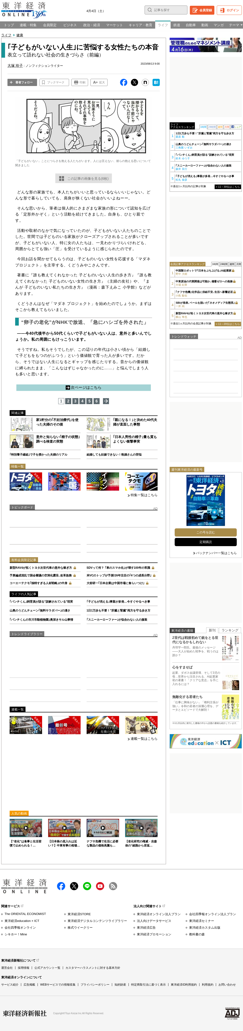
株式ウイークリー (80, 927)
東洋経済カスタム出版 (204, 927)
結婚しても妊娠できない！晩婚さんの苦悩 (114, 454)
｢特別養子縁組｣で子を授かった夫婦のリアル (38, 454)
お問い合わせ (227, 984)
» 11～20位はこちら (228, 323)
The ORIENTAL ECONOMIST (25, 914)
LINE (87, 886)
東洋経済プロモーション (154, 934)
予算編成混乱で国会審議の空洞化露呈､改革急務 (41, 575)
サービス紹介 (10, 984)
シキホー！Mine (16, 934)
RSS (113, 886)
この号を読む (205, 532)
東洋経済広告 (146, 927)
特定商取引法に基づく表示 (148, 984)
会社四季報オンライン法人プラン (212, 914)
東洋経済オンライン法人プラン (159, 914)
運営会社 (7, 967)
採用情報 (23, 967)
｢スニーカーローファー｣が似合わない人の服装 (117, 619)
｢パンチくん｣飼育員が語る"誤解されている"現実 (41, 601)
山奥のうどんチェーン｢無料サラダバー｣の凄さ (40, 610)
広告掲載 (29, 984)
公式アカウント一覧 (47, 967)
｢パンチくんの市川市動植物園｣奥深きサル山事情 (41, 619)
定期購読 (205, 542)
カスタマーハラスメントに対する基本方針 (92, 967)
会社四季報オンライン (20, 927)
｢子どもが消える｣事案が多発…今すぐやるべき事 (118, 601)
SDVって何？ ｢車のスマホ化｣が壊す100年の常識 (118, 567)
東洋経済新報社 (24, 1013)
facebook (61, 886)
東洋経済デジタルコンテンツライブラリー (97, 921)
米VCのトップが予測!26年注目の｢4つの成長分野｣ (119, 575)
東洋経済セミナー (201, 921)
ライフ (6, 35)
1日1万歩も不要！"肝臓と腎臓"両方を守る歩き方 (118, 610)
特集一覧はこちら (144, 495)
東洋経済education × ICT (22, 921)
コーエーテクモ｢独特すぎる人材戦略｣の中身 (38, 583)
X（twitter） (74, 886)
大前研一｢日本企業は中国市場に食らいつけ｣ (115, 583)
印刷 (82, 82)
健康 (19, 35)
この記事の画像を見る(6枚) (88, 178)
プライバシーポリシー (95, 984)
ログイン (233, 10)
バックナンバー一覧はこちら (216, 553)
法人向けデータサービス (154, 921)
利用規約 (207, 984)
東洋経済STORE (79, 914)
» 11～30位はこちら (228, 186)
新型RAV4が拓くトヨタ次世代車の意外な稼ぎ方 (41, 567)
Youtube (100, 886)
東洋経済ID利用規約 (184, 984)
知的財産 (120, 984)
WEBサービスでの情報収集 (58, 984)
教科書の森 (197, 934)
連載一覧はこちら (144, 739)
